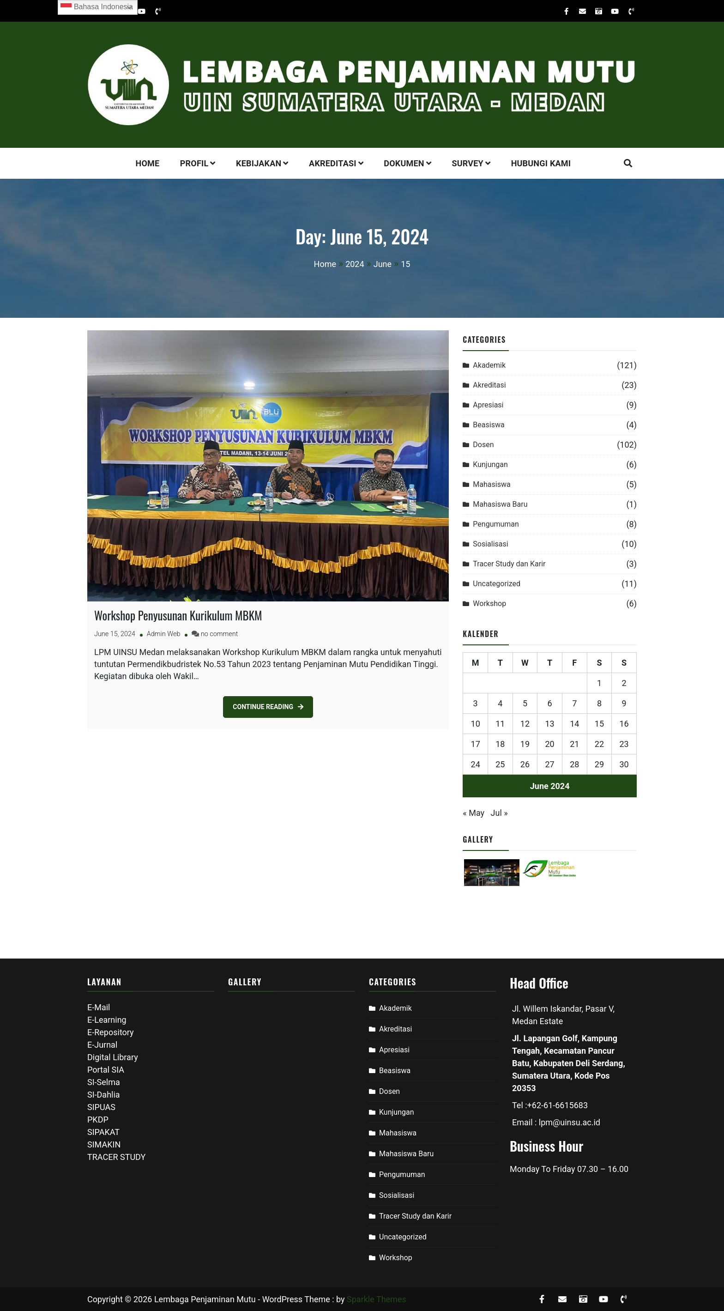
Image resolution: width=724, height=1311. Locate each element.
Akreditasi (332, 163)
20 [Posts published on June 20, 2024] (550, 744)
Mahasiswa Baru (500, 504)
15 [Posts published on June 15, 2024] (599, 723)
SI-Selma (103, 1082)
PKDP (98, 1119)
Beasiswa (488, 424)
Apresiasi (488, 405)
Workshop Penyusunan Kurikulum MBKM (178, 615)
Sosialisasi (490, 544)
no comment (219, 634)
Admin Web (164, 634)
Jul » (499, 813)
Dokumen (404, 163)
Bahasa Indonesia (96, 7)
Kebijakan (258, 163)
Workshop (489, 603)
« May (473, 813)
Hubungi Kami (541, 163)
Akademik (489, 365)
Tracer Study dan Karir (509, 563)
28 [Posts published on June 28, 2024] (574, 764)
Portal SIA (105, 1069)
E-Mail (98, 1007)
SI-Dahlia (103, 1094)
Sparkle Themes (376, 1299)
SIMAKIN (104, 1144)
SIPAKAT (103, 1132)
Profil (194, 163)
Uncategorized (496, 583)
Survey (467, 163)
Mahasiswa (491, 484)
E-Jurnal (102, 1045)
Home (148, 163)
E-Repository (110, 1032)
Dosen (483, 444)
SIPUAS (101, 1107)
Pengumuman (496, 524)
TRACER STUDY (116, 1157)
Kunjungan (490, 464)
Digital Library (112, 1057)
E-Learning (107, 1020)
